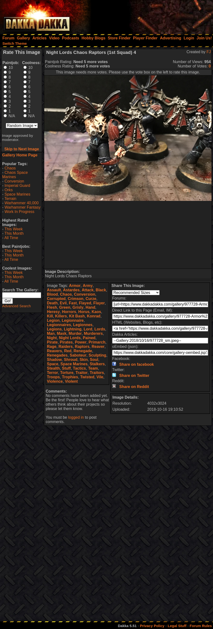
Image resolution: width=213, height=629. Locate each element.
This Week (13, 229)
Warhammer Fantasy (23, 207)
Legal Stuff (177, 626)
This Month (13, 233)
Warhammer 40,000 (22, 203)
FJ (208, 52)
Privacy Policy (152, 626)
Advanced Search (16, 306)
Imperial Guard (17, 185)
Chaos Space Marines (15, 174)
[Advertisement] (148, 15)
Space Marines (17, 194)
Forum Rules (201, 626)
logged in (76, 417)
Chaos (10, 168)
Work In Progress (19, 212)
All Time (11, 238)
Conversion (14, 181)
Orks (9, 190)
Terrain (10, 199)
